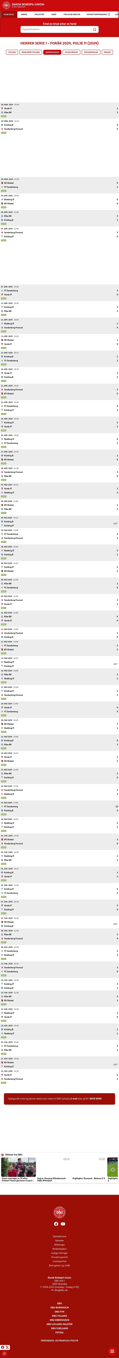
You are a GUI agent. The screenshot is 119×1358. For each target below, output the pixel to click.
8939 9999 (95, 1099)
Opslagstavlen (91, 52)
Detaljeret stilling (31, 52)
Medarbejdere (59, 1249)
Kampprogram (52, 52)
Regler (107, 52)
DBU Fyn (59, 1312)
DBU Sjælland (59, 1328)
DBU (59, 1303)
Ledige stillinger (59, 1253)
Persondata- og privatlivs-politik (59, 1341)
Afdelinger (59, 1245)
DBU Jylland (59, 1316)
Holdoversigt (71, 52)
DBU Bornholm (59, 1308)
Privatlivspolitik (59, 1257)
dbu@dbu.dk (61, 1290)
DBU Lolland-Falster (59, 1324)
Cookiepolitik (59, 1261)
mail (75, 1099)
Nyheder (59, 1241)
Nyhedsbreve (59, 1236)
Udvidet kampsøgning (98, 14)
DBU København (59, 1320)
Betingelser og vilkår (59, 1265)
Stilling (12, 52)
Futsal (59, 1332)
